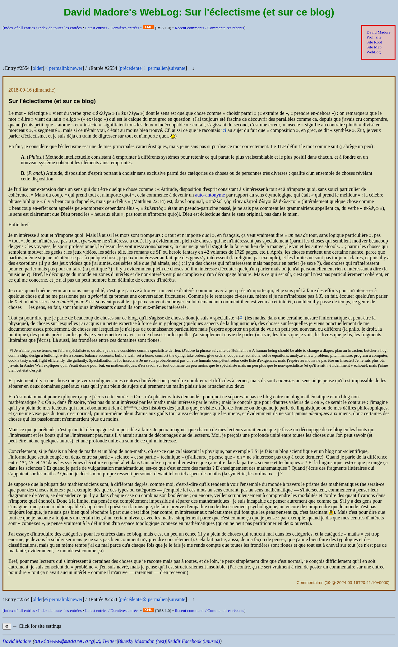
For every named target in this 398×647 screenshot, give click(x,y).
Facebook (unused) (201, 641)
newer (76, 68)
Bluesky (125, 641)
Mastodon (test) (150, 641)
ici (223, 130)
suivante (177, 68)
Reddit (173, 641)
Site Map (374, 47)
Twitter (109, 641)
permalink (59, 68)
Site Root (374, 42)
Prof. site (374, 37)
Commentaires (310, 582)
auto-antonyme (210, 194)
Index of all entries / (42, 27)
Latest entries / (112, 27)
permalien (158, 68)
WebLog (374, 52)
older (38, 68)
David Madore (379, 32)
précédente (130, 68)
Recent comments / (209, 27)
